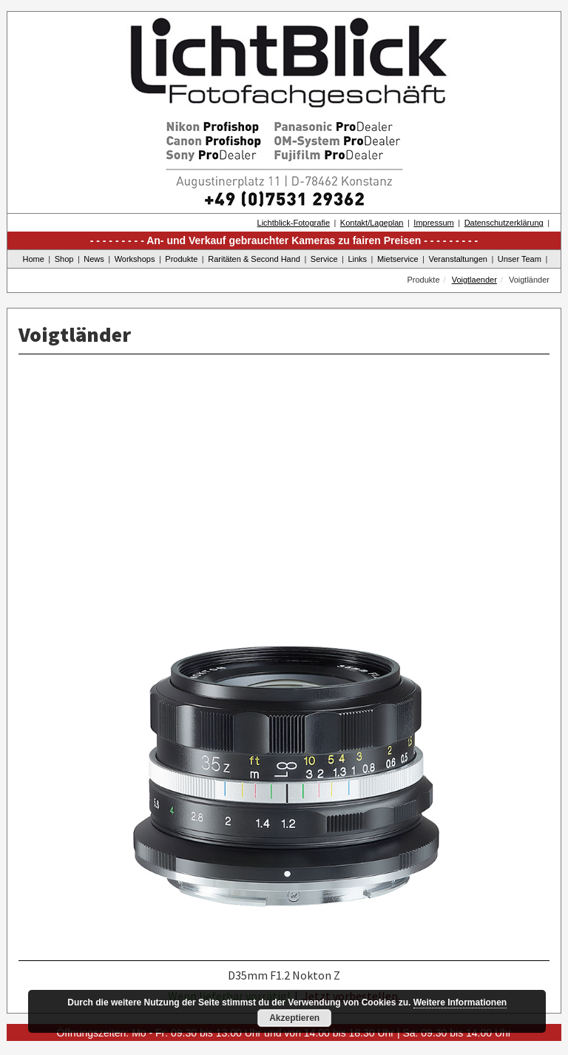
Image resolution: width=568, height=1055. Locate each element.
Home (33, 259)
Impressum (433, 222)
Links (357, 259)
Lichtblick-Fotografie (293, 222)
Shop (64, 259)
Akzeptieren (294, 1018)
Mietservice (398, 259)
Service (324, 259)
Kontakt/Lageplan (372, 222)
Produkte (181, 259)
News (94, 259)
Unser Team (519, 259)
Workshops (135, 259)
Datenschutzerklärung (504, 222)
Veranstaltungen (457, 259)
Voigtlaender (474, 279)
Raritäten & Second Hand (254, 259)
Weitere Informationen (460, 1002)
